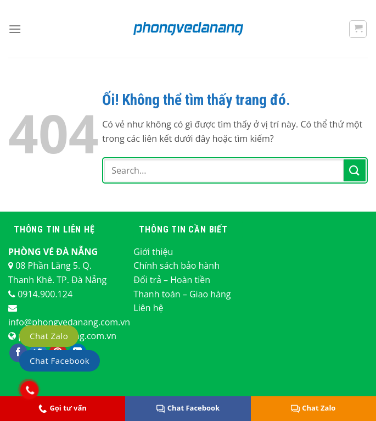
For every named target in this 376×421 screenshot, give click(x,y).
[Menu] (14, 28)
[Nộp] (355, 170)
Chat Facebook (188, 408)
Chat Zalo (49, 335)
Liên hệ (148, 308)
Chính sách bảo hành (176, 265)
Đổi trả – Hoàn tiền (171, 280)
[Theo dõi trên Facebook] (18, 353)
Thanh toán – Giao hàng (182, 294)
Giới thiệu (153, 252)
